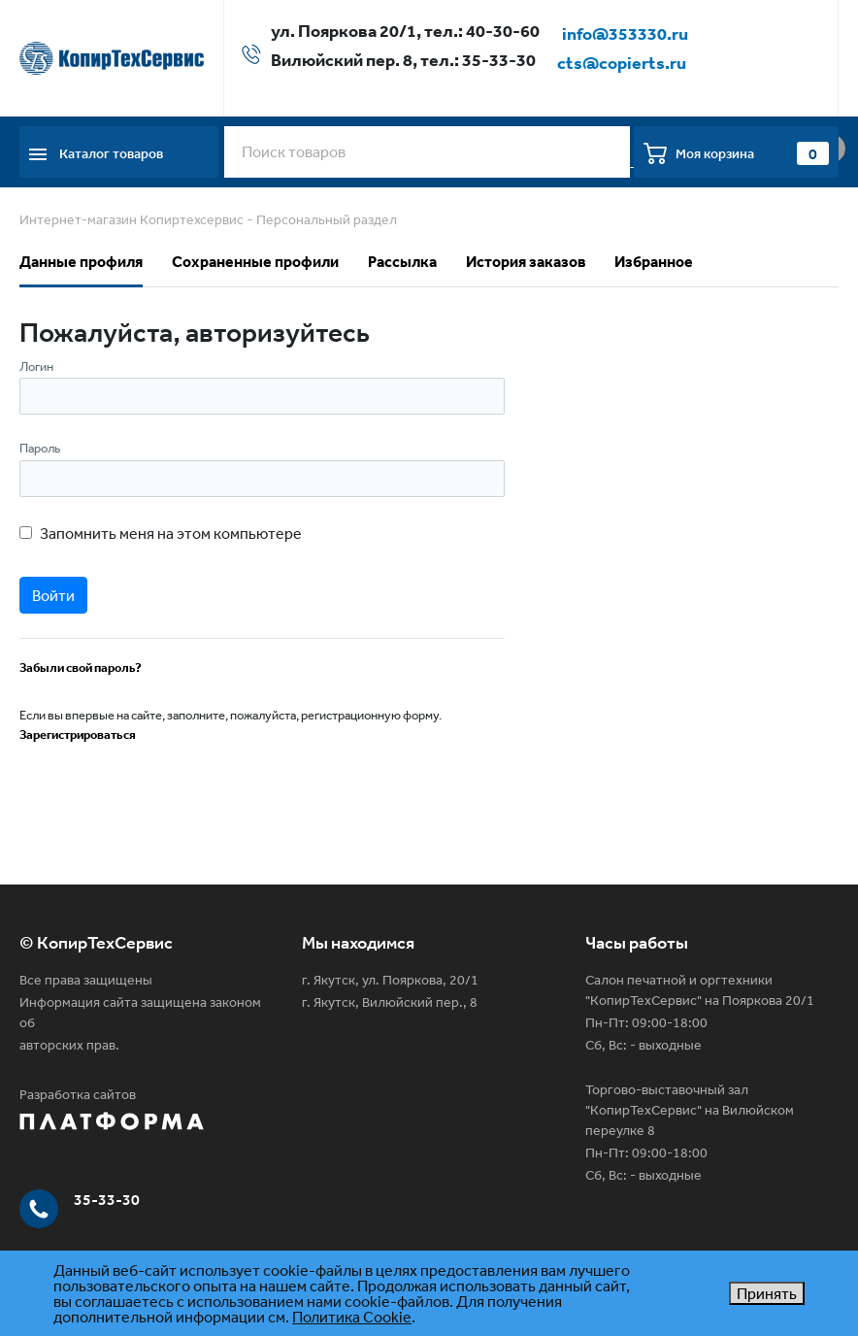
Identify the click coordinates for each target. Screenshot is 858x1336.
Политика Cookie (352, 1316)
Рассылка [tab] (402, 261)
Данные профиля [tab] (81, 261)
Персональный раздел (326, 219)
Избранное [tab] (653, 261)
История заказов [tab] (525, 261)
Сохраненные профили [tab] (255, 261)
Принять (767, 1293)
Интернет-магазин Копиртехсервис (131, 219)
